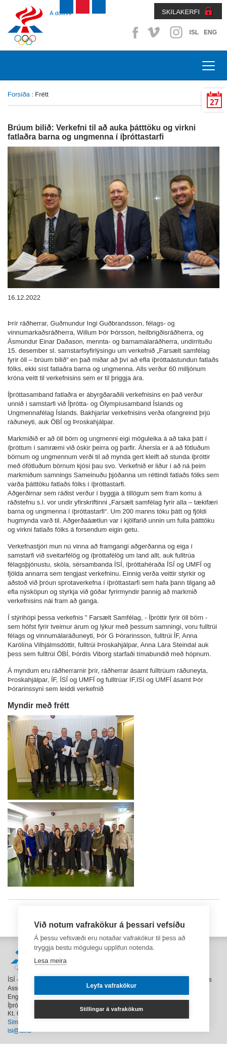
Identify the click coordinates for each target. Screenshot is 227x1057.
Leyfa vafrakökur (111, 985)
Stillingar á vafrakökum (112, 1009)
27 (214, 102)
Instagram (176, 32)
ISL (194, 32)
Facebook (133, 32)
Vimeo (155, 32)
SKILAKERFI (181, 12)
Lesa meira (50, 960)
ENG (210, 32)
